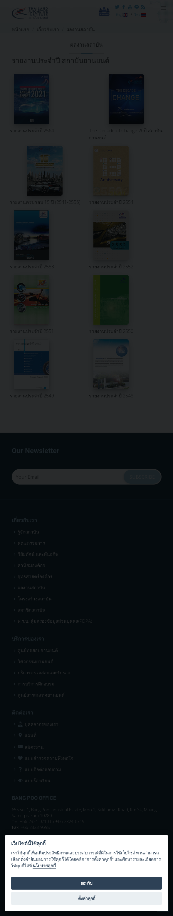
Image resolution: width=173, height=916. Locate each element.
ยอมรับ (86, 883)
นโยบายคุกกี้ (44, 865)
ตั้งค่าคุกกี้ (86, 898)
